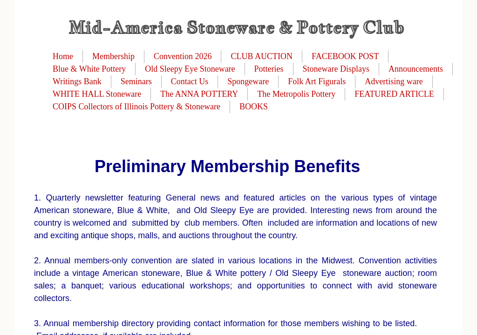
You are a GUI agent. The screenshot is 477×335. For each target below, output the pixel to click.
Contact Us (190, 81)
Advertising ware (393, 81)
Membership (113, 56)
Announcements (415, 69)
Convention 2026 (183, 56)
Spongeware (248, 81)
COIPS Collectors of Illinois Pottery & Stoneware (136, 106)
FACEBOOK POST (345, 56)
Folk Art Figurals (317, 81)
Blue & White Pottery (89, 69)
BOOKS (253, 106)
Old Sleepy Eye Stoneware (190, 69)
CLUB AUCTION (262, 56)
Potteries (269, 69)
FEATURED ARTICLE (394, 94)
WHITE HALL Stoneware (97, 94)
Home (63, 56)
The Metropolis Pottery (296, 94)
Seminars (136, 81)
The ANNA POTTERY (199, 94)
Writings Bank (77, 81)
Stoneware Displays (336, 69)
